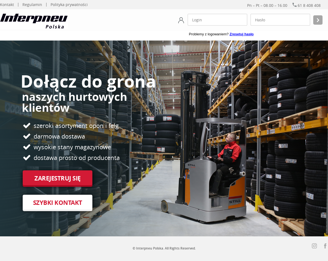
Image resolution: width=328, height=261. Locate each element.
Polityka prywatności (69, 5)
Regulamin (32, 5)
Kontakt (7, 5)
